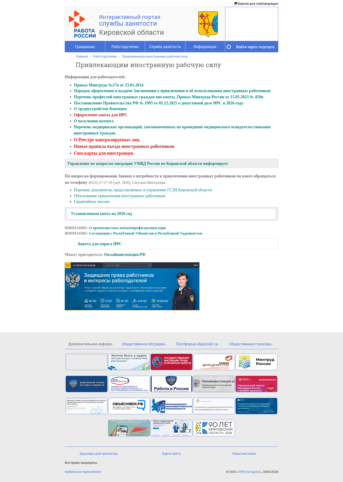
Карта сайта (171, 453)
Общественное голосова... (251, 343)
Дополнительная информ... (91, 343)
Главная (82, 56)
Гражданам (85, 46)
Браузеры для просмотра (99, 453)
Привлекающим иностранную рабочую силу (155, 56)
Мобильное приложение (83, 471)
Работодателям (125, 46)
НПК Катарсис (249, 471)
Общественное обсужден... (145, 343)
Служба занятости (165, 46)
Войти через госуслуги (255, 46)
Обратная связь (244, 453)
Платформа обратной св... (198, 343)
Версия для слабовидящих (256, 3)
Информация (205, 46)
